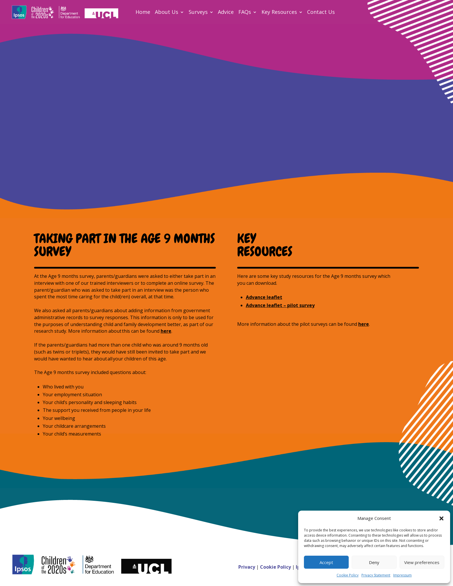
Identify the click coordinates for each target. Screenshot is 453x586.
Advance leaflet (264, 297)
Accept (326, 562)
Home (142, 11)
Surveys (198, 11)
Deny (374, 562)
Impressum (402, 575)
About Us (166, 11)
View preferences (421, 562)
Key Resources (279, 11)
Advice (226, 11)
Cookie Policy (348, 575)
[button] (441, 518)
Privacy (247, 567)
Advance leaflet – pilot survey (280, 305)
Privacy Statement (375, 575)
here (166, 331)
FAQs (244, 11)
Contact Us (321, 11)
